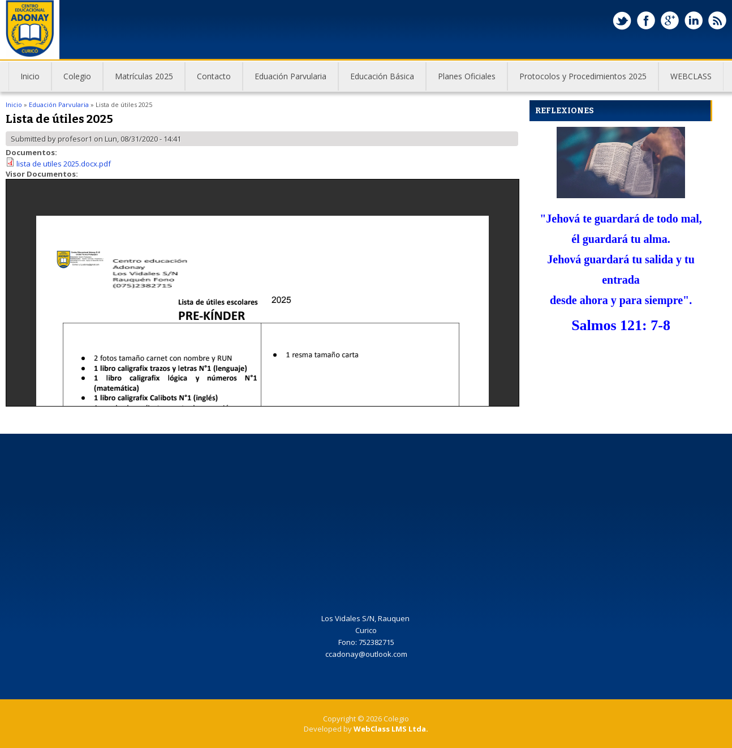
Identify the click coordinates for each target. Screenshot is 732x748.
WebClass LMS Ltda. (391, 729)
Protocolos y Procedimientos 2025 (577, 81)
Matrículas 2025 (144, 76)
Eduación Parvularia (284, 81)
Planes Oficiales (461, 81)
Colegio (71, 81)
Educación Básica (376, 81)
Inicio (30, 76)
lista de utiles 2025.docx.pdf (63, 164)
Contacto (214, 76)
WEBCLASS (691, 76)
